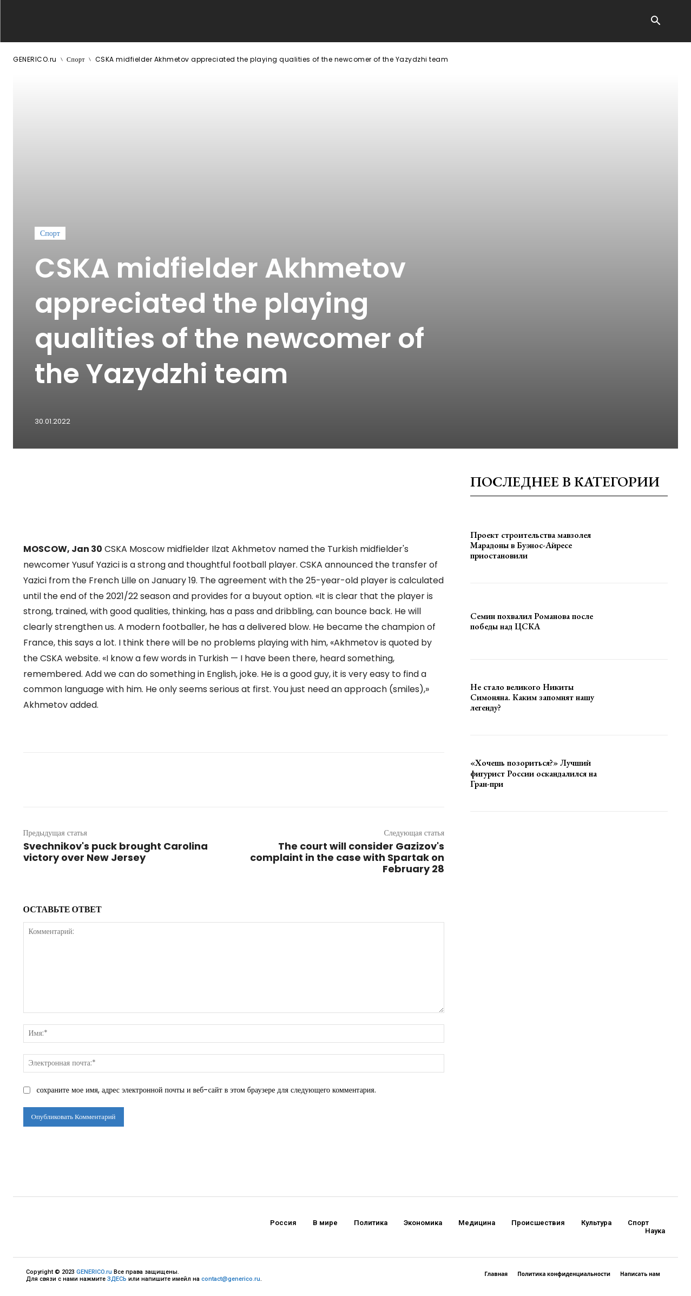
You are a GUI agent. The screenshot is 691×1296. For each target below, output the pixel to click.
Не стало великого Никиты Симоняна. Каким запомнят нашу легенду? (532, 697)
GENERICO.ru (35, 59)
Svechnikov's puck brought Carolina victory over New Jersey (115, 851)
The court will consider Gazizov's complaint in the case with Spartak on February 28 (347, 857)
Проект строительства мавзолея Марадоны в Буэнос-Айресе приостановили (530, 545)
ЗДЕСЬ (117, 1278)
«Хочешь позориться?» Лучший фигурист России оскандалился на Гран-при (533, 773)
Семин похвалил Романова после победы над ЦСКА (531, 621)
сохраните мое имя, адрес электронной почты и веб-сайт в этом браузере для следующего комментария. (206, 1089)
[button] (655, 21)
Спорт (76, 59)
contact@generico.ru (230, 1278)
